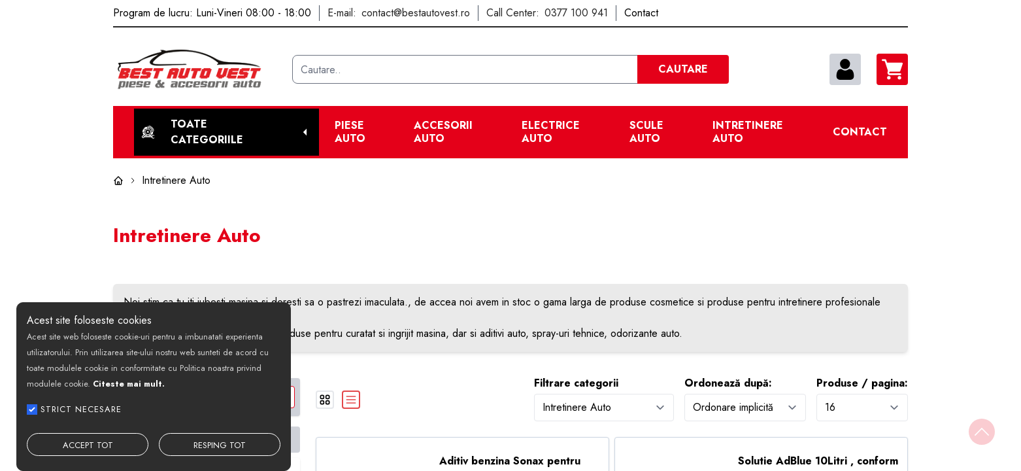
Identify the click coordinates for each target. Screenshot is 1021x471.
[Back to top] (982, 432)
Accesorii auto (443, 132)
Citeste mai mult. (129, 383)
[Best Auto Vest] (197, 69)
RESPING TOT (219, 445)
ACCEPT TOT (88, 445)
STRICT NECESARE (81, 409)
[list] (351, 400)
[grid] (325, 400)
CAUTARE (683, 69)
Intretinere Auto (747, 132)
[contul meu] (845, 69)
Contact (860, 132)
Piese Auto (350, 132)
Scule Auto (646, 132)
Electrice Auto (551, 132)
